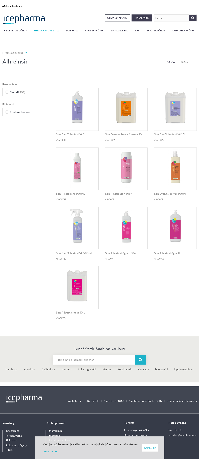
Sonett (17, 92)
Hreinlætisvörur (12, 52)
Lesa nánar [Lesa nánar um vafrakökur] (50, 451)
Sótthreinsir (125, 369)
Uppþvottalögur (184, 369)
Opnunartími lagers (135, 435)
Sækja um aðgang (117, 18)
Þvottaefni (161, 369)
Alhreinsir (29, 369)
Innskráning (142, 18)
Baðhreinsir (48, 369)
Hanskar (67, 369)
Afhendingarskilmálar (136, 430)
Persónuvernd (13, 435)
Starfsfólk (54, 435)
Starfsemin (55, 430)
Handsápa (11, 369)
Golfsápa (143, 369)
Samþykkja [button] (150, 447)
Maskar (106, 369)
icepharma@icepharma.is (182, 401)
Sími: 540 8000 (114, 401)
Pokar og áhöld (87, 369)
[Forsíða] (23, 19)
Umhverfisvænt (22, 112)
